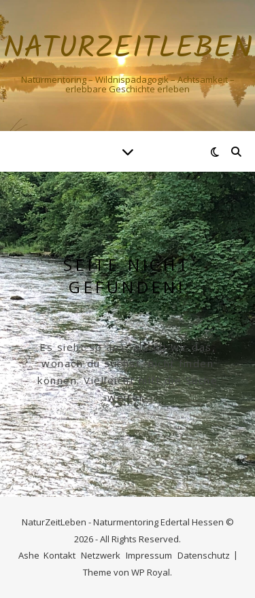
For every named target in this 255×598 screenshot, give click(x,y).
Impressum (149, 555)
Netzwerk (100, 555)
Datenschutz (203, 555)
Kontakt (59, 555)
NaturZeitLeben (127, 49)
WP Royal (150, 572)
